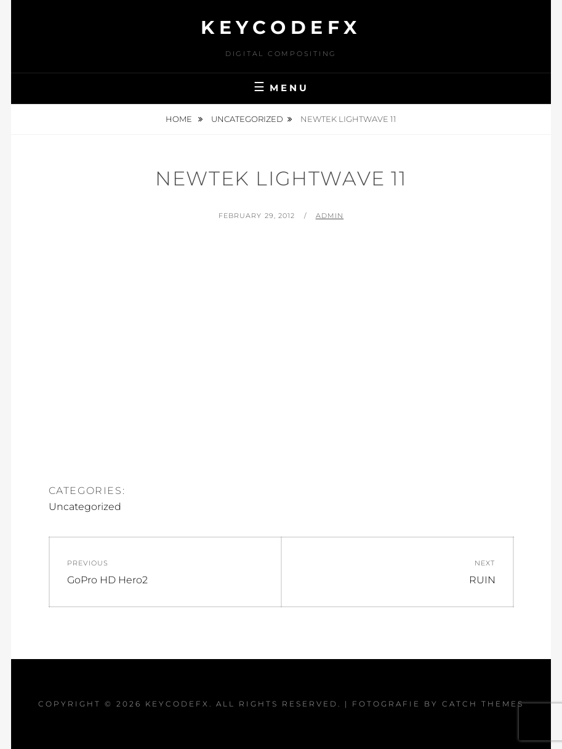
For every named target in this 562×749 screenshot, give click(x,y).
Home (180, 119)
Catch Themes (483, 703)
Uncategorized (247, 119)
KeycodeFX (281, 27)
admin (330, 215)
